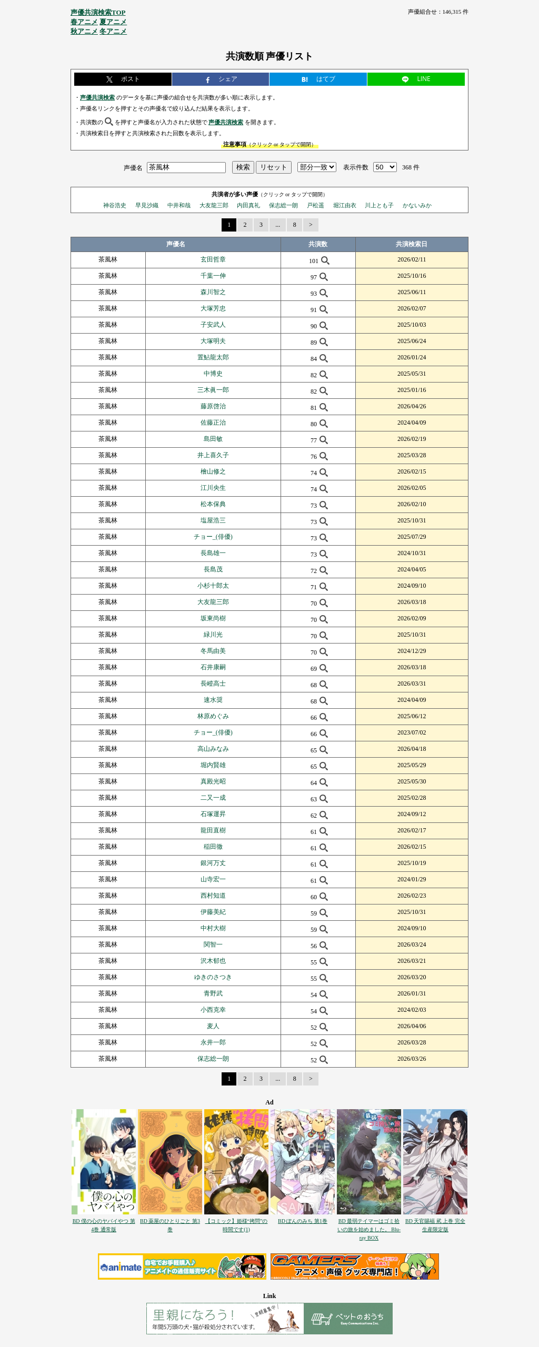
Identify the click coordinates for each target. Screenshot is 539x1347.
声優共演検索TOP (98, 12)
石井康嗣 (213, 667)
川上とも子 (379, 205)
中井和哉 (179, 205)
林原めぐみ (213, 716)
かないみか (417, 205)
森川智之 (213, 292)
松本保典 (213, 504)
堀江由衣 (344, 205)
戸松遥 (315, 205)
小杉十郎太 (213, 585)
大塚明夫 (213, 341)
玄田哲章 (213, 259)
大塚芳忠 (213, 308)
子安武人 (213, 324)
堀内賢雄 (213, 765)
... (277, 224)
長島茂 (213, 569)
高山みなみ (213, 748)
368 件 (411, 167)
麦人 (213, 1026)
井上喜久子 (213, 455)
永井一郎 (213, 1042)
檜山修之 (213, 471)
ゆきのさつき (213, 977)
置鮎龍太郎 (213, 357)
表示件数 (355, 167)
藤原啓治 (213, 406)
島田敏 (213, 439)
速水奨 (213, 699)
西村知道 (213, 895)
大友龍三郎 (213, 205)
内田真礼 (248, 205)
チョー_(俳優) (213, 536)
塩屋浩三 (213, 520)
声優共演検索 (97, 97)
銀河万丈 (213, 863)
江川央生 (213, 487)
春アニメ (84, 22)
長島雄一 (213, 553)
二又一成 (213, 797)
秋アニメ (84, 31)
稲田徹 (213, 846)
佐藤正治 (213, 422)
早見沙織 (146, 205)
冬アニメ (113, 31)
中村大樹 (213, 928)
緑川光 (213, 634)
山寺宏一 (213, 879)
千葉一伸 (213, 275)
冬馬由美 (213, 651)
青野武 (213, 993)
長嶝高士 (213, 683)
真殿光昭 (213, 781)
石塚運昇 (213, 814)
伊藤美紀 (213, 912)
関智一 (213, 944)
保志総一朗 (283, 205)
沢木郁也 (213, 960)
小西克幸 (213, 1009)
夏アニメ (113, 22)
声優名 (133, 167)
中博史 (213, 373)
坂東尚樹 (213, 618)
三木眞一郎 (213, 390)
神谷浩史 (114, 205)
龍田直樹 (213, 830)
